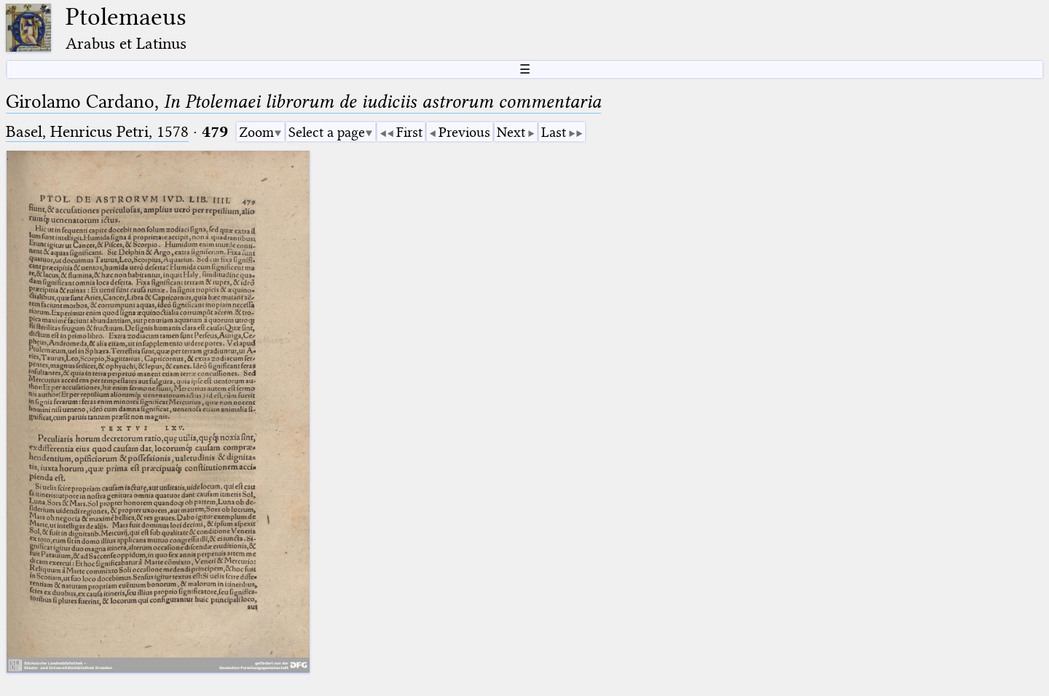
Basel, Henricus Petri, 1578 (97, 131)
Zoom (256, 132)
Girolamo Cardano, (303, 101)
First (409, 132)
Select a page (326, 132)
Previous (464, 132)
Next (511, 132)
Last (553, 132)
